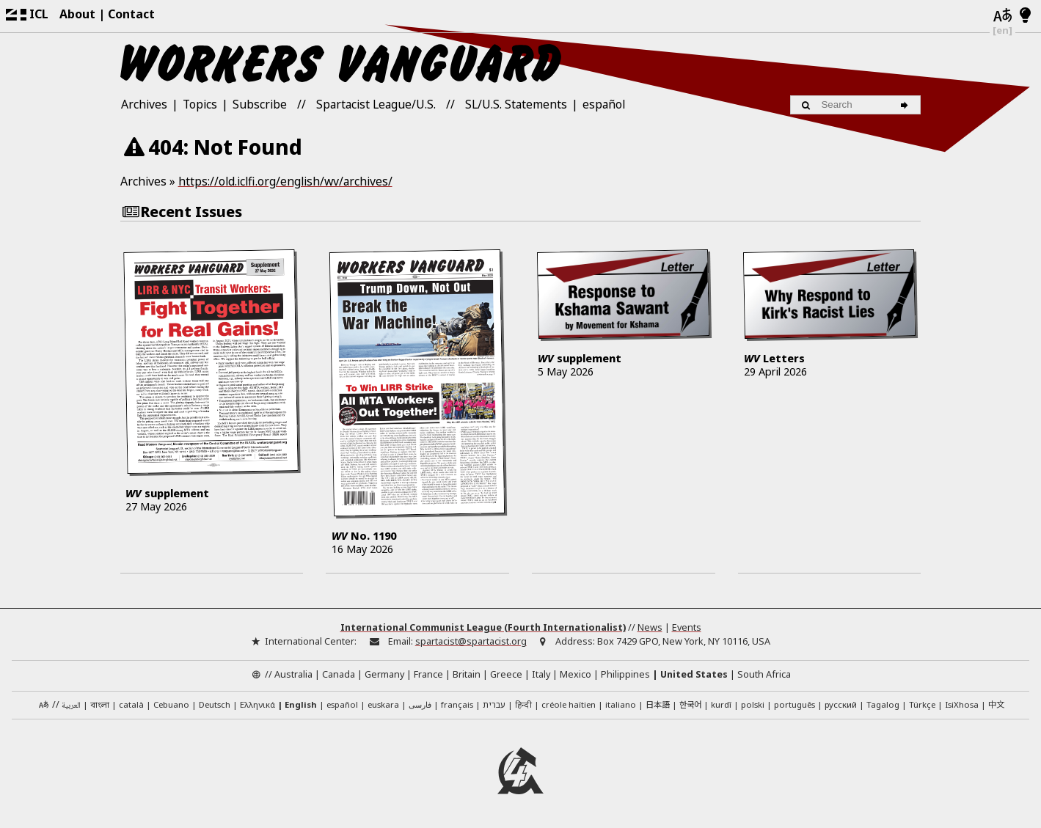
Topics (200, 104)
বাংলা (99, 705)
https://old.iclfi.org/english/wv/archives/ (285, 181)
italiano (620, 704)
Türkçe (922, 704)
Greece (506, 674)
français (457, 704)
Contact (131, 14)
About (77, 14)
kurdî (721, 704)
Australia (293, 674)
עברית (494, 704)
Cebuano (171, 704)
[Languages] (1002, 16)
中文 (996, 704)
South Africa (764, 674)
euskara (383, 704)
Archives (144, 104)
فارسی (420, 704)
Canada (338, 674)
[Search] (906, 105)
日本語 (658, 704)
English (301, 704)
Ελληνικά (257, 704)
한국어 (690, 704)
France (428, 674)
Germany (384, 674)
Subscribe (260, 104)
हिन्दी (523, 704)
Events (686, 627)
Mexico (575, 674)
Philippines (625, 674)
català (131, 704)
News (650, 627)
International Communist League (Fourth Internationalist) (483, 627)
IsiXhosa (962, 704)
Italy (541, 674)
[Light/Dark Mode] (1025, 16)
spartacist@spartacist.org (471, 641)
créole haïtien (568, 704)
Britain (467, 674)
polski (752, 704)
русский (841, 704)
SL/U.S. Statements (516, 104)
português (794, 704)
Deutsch (214, 704)
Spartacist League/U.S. (376, 104)
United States (694, 674)
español (603, 104)
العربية (71, 706)
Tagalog (882, 704)
